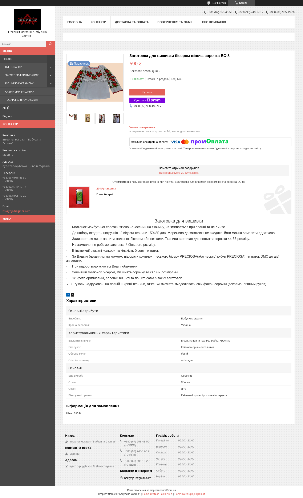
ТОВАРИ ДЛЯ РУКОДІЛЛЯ (21, 100)
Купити (147, 92)
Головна (74, 22)
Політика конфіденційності (190, 494)
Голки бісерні (104, 194)
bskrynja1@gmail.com (16, 211)
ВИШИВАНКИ (13, 67)
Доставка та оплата (132, 22)
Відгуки (7, 116)
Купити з (147, 100)
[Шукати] (50, 44)
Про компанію (214, 22)
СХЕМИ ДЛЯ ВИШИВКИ (20, 91)
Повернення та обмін (175, 22)
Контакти (98, 22)
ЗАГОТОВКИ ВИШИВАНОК (22, 75)
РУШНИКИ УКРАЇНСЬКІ (19, 83)
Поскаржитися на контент (157, 494)
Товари (7, 59)
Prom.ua (171, 490)
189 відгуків (219, 2)
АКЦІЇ (6, 108)
